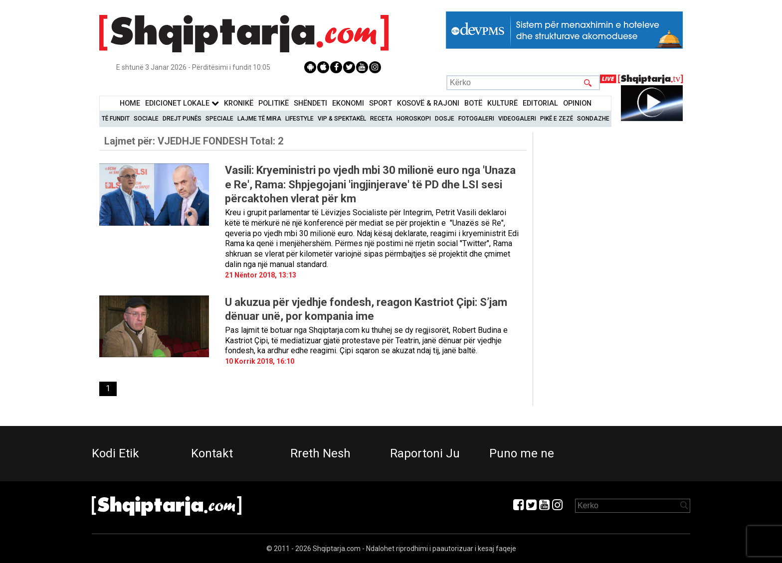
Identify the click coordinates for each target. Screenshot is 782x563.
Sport (380, 103)
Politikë (273, 103)
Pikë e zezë (556, 118)
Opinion (577, 103)
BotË (473, 103)
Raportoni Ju (425, 453)
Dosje (444, 118)
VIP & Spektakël (342, 118)
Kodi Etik (115, 453)
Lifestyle (299, 118)
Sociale (146, 118)
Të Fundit (116, 118)
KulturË (502, 103)
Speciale (219, 118)
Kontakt (212, 453)
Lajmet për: (193, 141)
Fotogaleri (476, 118)
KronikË (238, 103)
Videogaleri (517, 118)
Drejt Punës (182, 118)
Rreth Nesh (320, 453)
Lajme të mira (259, 118)
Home (130, 103)
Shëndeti (310, 103)
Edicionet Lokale (182, 103)
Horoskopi (413, 118)
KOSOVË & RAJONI (428, 103)
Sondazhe (593, 118)
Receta (381, 118)
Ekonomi (348, 103)
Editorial (540, 103)
